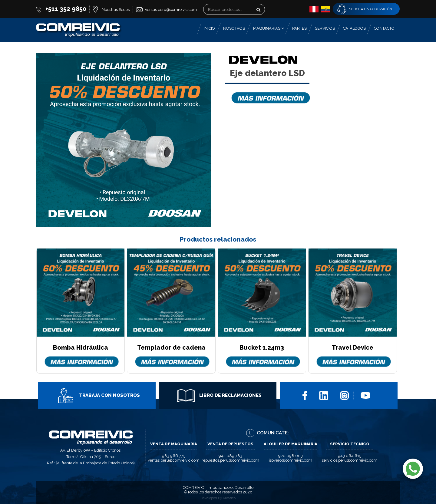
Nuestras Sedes (116, 9)
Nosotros (234, 28)
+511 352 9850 (65, 8)
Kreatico (229, 498)
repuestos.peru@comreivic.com (230, 460)
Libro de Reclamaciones (219, 395)
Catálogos (354, 28)
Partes (299, 28)
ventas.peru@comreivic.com (171, 9)
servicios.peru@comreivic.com (349, 460)
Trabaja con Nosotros (98, 395)
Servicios (325, 28)
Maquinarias (268, 28)
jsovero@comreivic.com (290, 460)
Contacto (384, 28)
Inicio (209, 28)
